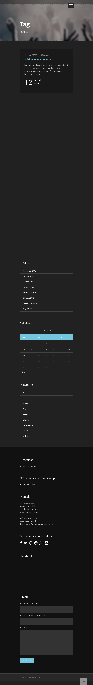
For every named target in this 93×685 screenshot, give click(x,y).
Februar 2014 (28, 276)
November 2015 (29, 271)
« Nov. (22, 372)
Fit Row (26, 414)
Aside (25, 398)
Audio (25, 403)
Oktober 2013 (28, 298)
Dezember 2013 (29, 287)
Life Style (27, 420)
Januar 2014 (28, 281)
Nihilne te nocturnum (37, 59)
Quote (25, 430)
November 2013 (29, 292)
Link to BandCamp (27, 484)
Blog (25, 409)
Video (25, 436)
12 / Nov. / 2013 (30, 55)
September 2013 (30, 303)
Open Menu (71, 5)
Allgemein (27, 393)
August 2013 (28, 309)
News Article (28, 425)
